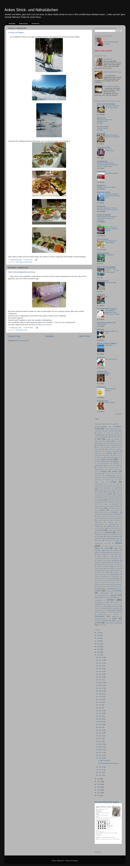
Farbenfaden (101, 171)
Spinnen (114, 595)
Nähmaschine (107, 558)
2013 (99, 787)
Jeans (111, 506)
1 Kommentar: (28, 259)
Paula (118, 568)
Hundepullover (115, 504)
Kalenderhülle (111, 508)
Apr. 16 (101, 736)
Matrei (21, 262)
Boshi (102, 449)
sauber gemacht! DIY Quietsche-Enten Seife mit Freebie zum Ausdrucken (107, 218)
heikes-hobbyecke (103, 253)
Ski (104, 588)
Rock (115, 580)
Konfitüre (105, 516)
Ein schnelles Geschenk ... (111, 86)
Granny (96, 494)
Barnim (96, 441)
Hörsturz (119, 502)
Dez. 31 (101, 657)
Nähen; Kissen (109, 554)
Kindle (117, 510)
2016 (99, 779)
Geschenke (100, 492)
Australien (105, 437)
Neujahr (105, 562)
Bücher (117, 451)
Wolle (99, 623)
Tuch (116, 606)
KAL (102, 508)
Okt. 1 (101, 680)
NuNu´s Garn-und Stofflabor (106, 267)
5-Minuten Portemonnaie (111, 429)
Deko (118, 457)
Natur (107, 560)
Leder (96, 522)
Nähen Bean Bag (115, 546)
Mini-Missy (100, 536)
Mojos (104, 538)
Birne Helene (100, 447)
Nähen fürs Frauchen (112, 550)
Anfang (108, 433)
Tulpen (96, 608)
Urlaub (116, 610)
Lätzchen (110, 520)
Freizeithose (98, 479)
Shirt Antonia (118, 586)
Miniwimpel (97, 538)
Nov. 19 (101, 668)
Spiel (106, 595)
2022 (99, 641)
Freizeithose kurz (109, 479)
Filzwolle (109, 476)
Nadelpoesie (101, 185)
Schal (98, 586)
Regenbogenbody (99, 578)
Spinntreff (105, 597)
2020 (99, 646)
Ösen (120, 564)
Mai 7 (101, 727)
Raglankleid (105, 576)
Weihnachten (100, 616)
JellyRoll (118, 506)
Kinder (111, 510)
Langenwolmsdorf (101, 520)
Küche (118, 516)
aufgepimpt (119, 435)
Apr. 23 (101, 733)
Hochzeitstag (98, 502)
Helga (96, 500)
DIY (119, 459)
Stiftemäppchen (99, 600)
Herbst (102, 500)
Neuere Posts (14, 336)
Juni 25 (101, 710)
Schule (111, 586)
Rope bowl (104, 582)
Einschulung (100, 467)
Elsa (112, 467)
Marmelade (100, 532)
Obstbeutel (119, 562)
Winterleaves (98, 620)
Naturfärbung (115, 560)
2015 (99, 781)
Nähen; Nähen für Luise (105, 556)
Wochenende (118, 620)
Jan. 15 (101, 769)
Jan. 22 (101, 767)
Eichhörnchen (99, 465)
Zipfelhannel (101, 625)
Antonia (106, 435)
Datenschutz (23, 23)
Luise (25, 330)
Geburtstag (19, 330)
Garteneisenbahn (106, 488)
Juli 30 (101, 696)
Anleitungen (98, 435)
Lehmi (99, 225)
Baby (99, 439)
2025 (99, 635)
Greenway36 (101, 133)
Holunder (105, 502)
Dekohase (97, 459)
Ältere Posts (84, 336)
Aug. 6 (101, 694)
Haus (115, 496)
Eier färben (110, 465)
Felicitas (107, 473)
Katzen (103, 510)
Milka (120, 534)
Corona (101, 457)
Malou (114, 530)
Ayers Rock (119, 437)
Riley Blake (109, 580)
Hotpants (106, 504)
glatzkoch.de (101, 118)
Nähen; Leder (118, 554)
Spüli (111, 597)
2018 (99, 652)
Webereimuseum (103, 614)
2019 (99, 649)
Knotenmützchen (117, 514)
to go (112, 604)
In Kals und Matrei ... (17, 32)
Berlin (102, 443)
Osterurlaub (117, 566)
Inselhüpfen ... (109, 345)
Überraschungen (115, 608)
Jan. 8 (101, 772)
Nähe (109, 543)
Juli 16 (101, 702)
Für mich (109, 484)
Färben (114, 471)
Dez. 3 (101, 666)
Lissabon (113, 528)
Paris (102, 568)
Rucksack (105, 584)
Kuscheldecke (110, 518)
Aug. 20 (101, 691)
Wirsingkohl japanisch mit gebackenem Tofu (104, 120)
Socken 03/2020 (110, 402)
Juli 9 (100, 705)
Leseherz (97, 528)
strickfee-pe (101, 357)
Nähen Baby (104, 546)
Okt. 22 (101, 674)
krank (112, 516)
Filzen (102, 475)
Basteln (103, 441)
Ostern (107, 566)
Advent (113, 431)
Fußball (117, 484)
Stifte (118, 597)
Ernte (96, 471)
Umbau (102, 610)
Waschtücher (118, 612)
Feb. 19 (101, 752)
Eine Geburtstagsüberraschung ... (22, 272)
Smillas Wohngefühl (104, 215)
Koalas (99, 516)
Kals (17, 262)
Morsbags (117, 538)
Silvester (98, 589)
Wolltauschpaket (109, 623)
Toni (118, 604)
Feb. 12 (101, 755)
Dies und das (107, 459)
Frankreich (104, 477)
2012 (99, 790)
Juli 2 (100, 708)
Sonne (116, 593)
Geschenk (119, 490)
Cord (96, 457)
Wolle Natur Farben (103, 192)
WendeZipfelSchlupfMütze (101, 618)
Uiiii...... (107, 296)
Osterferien (99, 566)
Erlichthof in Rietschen (113, 469)
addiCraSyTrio (105, 431)
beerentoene (101, 387)
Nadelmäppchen (99, 543)
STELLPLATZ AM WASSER (106, 104)
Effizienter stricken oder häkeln (106, 187)
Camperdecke (98, 453)
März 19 (101, 747)
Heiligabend (117, 498)
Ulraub (96, 610)
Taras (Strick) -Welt (103, 147)
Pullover (107, 572)
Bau (109, 441)
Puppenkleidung (114, 574)
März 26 (101, 744)
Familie (104, 471)
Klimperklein (115, 512)
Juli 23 (101, 699)
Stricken (111, 599)
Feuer (113, 473)
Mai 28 (101, 719)
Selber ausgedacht (102, 128)
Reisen (108, 578)
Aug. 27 (101, 688)
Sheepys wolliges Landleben (107, 343)
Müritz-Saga (108, 540)
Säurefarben (119, 584)
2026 (99, 632)
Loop (96, 530)
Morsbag (110, 538)
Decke (107, 457)
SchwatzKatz (101, 206)
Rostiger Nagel (115, 582)
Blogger (75, 860)
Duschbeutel (116, 463)
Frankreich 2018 (115, 477)
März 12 (101, 749)
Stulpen (107, 602)
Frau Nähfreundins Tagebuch (107, 309)
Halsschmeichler (99, 496)
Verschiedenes (109, 255)
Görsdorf (117, 492)
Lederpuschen (99, 526)
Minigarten (117, 536)
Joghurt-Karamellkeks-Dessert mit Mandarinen (112, 136)
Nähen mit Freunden (101, 552)
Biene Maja (98, 445)
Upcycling (109, 610)
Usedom (97, 612)
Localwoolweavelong (111, 173)
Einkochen (119, 465)
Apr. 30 (101, 730)
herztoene (109, 500)
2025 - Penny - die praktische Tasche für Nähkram (111, 228)
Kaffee (96, 508)
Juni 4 (101, 716)
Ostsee (96, 568)
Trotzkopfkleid (108, 606)
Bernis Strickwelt (103, 281)
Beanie (97, 443)
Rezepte (115, 578)
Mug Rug (98, 540)
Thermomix (105, 604)
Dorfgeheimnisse (103, 401)
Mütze (117, 540)
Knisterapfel (107, 514)
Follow (97, 419)
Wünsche (119, 623)
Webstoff (116, 614)
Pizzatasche (111, 570)
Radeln (96, 576)
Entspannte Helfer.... (111, 282)
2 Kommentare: (28, 327)
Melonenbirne (98, 534)
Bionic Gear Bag (117, 445)
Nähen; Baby (100, 554)
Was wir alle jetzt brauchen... (110, 389)
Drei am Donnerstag (109, 461)
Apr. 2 (101, 741)
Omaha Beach (104, 564)
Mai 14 (101, 724)
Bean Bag (117, 441)
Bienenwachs (107, 445)
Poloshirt (99, 572)
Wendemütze (115, 616)
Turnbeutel (104, 608)
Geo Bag (112, 490)
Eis (107, 467)
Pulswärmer (116, 572)
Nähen (118, 543)
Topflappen (97, 606)
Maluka (120, 530)
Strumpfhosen (98, 602)
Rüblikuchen (98, 584)
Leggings (109, 526)
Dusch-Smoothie (104, 463)
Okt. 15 (101, 677)
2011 (99, 793)
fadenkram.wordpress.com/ (106, 322)
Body (115, 447)
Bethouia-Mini (116, 443)
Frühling (113, 482)
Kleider (105, 512)
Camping (109, 453)
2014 (99, 784)
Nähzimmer (100, 560)
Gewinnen (109, 492)
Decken (113, 457)
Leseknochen (105, 528)
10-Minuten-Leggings (101, 426)
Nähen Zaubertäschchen (115, 552)
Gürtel (103, 494)
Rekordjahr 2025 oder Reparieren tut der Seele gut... (112, 195)
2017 (99, 655)
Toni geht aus (107, 59)
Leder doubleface (108, 522)
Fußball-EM (98, 486)
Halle (118, 494)
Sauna (111, 584)
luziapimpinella (102, 161)
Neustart (112, 562)
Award (112, 437)
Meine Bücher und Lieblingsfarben (110, 241)
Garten (97, 488)
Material (109, 532)
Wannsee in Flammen (107, 612)
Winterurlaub (28, 262)
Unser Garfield (101, 324)
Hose (98, 504)
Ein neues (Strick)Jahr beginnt (107, 802)
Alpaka (120, 431)
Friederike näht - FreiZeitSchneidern (103, 372)
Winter (114, 618)
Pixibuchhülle (102, 570)
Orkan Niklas (113, 564)
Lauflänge (117, 520)
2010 (99, 795)
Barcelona (116, 439)
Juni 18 (101, 713)
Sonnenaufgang (99, 595)
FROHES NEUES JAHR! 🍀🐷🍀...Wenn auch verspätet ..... (112, 270)
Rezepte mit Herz (99, 580)
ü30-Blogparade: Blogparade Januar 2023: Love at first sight (112, 312)
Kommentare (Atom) (22, 340)
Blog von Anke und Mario (103, 51)
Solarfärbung (109, 591)
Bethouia (108, 443)
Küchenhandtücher (99, 518)
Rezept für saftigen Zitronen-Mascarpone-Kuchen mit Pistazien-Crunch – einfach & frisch (107, 164)
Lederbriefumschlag (114, 524)
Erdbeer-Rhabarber (100, 469)
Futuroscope (116, 486)
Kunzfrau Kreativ (102, 126)
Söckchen (117, 588)
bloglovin (109, 447)
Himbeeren (117, 500)
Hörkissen (112, 502)
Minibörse (108, 536)
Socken (97, 591)
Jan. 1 (101, 775)
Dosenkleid (97, 461)
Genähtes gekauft (102, 490)
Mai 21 (101, 721)
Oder (97, 564)
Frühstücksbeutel (99, 484)
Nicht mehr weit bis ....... (112, 359)
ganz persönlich (46, 324)
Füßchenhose (106, 486)
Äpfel (112, 435)
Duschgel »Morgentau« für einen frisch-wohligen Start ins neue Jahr (107, 209)
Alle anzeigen (118, 414)
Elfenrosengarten (103, 239)
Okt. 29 (101, 671)
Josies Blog (101, 295)
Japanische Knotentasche (101, 506)
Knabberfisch (98, 514)
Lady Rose (119, 518)
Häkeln (110, 494)
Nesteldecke (98, 562)
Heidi (110, 498)
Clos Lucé (117, 455)
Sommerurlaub (104, 593)
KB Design (100, 329)
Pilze (96, 570)
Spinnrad (97, 597)
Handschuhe (108, 496)
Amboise (100, 433)
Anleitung (116, 433)
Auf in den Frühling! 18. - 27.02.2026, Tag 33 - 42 (112, 107)
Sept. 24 (101, 682)
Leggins (117, 526)
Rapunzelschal (115, 576)
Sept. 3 (101, 685)
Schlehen (104, 586)
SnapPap (110, 589)
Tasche (97, 604)
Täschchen (116, 602)
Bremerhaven (108, 451)
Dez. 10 (101, 663)
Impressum (35, 23)
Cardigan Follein (108, 455)
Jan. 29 (101, 758)
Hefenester (104, 498)
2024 (99, 638)
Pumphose (97, 574)
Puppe (105, 574)
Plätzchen (119, 570)
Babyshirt (108, 439)
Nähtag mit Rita (117, 558)
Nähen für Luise (101, 548)
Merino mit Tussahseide (110, 534)
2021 (99, 644)
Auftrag (98, 437)
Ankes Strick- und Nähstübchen (31, 10)
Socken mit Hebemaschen (109, 150)
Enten (118, 467)
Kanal (96, 510)
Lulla (109, 530)
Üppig (107, 375)
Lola (119, 528)
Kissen (97, 512)
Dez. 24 (101, 660)
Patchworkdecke (110, 568)
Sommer (118, 591)
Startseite (12, 23)
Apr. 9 (101, 738)
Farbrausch (98, 474)
